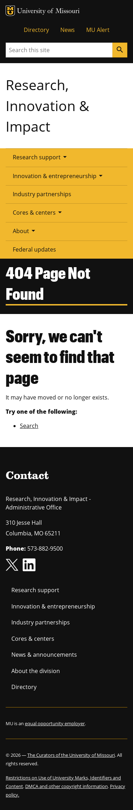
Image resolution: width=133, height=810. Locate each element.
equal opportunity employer (55, 723)
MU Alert (98, 30)
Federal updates (34, 249)
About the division (35, 671)
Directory (36, 30)
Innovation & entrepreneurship (59, 175)
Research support (41, 157)
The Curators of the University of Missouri (71, 755)
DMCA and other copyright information (66, 786)
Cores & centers (38, 212)
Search (29, 426)
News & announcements (44, 655)
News (67, 30)
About (25, 230)
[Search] (119, 50)
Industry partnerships (42, 194)
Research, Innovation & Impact (47, 105)
